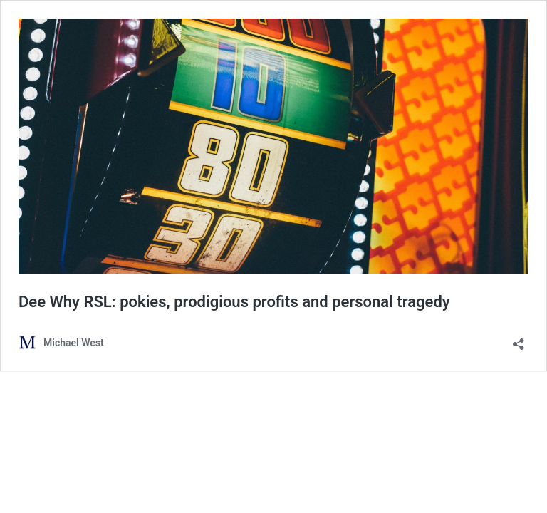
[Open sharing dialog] (518, 339)
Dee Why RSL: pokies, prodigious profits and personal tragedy (234, 302)
